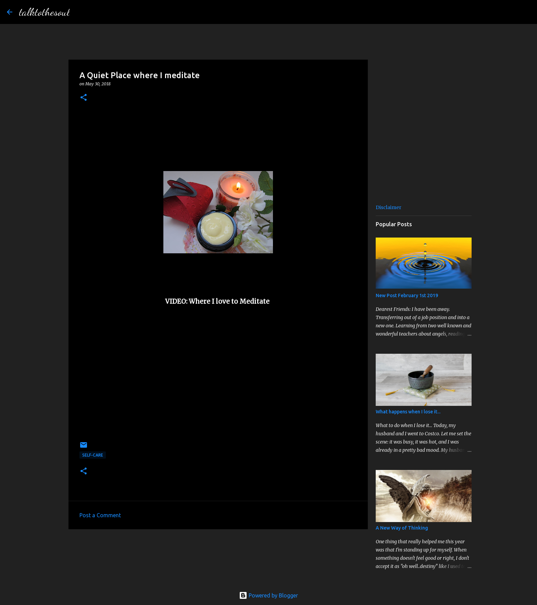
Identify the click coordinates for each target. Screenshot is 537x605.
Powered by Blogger (268, 595)
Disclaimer (388, 207)
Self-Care (92, 455)
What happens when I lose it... (408, 411)
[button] (83, 97)
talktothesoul (44, 12)
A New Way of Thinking (402, 528)
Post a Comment (100, 515)
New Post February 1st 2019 (407, 295)
